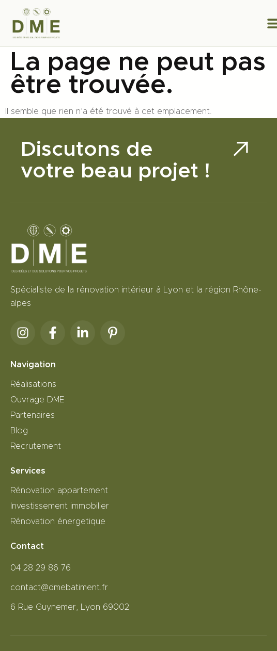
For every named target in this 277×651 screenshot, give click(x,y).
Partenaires (32, 415)
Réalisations (33, 384)
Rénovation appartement (59, 490)
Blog (19, 431)
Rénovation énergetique (57, 521)
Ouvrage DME (37, 400)
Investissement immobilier (59, 506)
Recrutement (35, 446)
